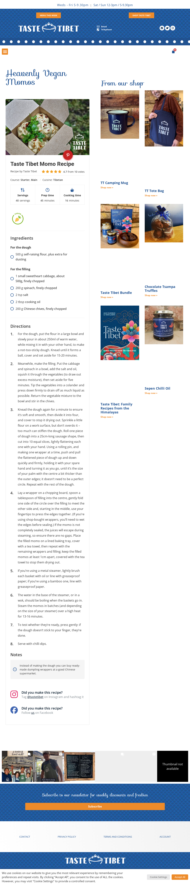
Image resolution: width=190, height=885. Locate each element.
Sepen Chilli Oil (157, 388)
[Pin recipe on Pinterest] (68, 155)
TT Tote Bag (154, 190)
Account (165, 836)
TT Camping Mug (114, 182)
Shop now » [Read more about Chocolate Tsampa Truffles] (151, 295)
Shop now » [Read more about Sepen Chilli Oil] (151, 393)
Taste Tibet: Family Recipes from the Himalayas (116, 408)
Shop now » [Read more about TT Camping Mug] (107, 187)
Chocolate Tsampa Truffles (160, 288)
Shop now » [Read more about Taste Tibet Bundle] (107, 297)
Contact (24, 836)
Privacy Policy (67, 836)
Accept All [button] (180, 877)
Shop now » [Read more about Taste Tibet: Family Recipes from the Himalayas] (107, 416)
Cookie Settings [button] (158, 877)
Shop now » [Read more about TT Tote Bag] (151, 195)
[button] (5, 52)
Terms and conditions (118, 836)
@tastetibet (35, 697)
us (33, 713)
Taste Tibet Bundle (116, 292)
